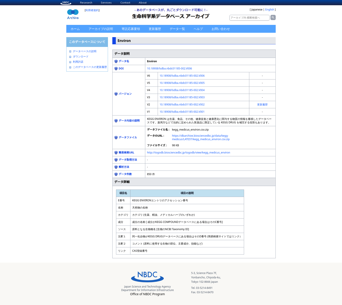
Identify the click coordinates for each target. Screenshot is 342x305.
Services (106, 2)
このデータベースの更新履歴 (90, 67)
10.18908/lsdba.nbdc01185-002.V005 (182, 83)
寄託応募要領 (131, 29)
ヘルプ (198, 29)
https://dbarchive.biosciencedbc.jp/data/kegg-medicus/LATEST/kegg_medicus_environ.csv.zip (200, 137)
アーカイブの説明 (101, 29)
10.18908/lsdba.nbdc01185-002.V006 (169, 68)
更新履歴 (155, 29)
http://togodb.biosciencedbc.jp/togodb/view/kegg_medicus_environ (188, 152)
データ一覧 (177, 29)
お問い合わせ (221, 29)
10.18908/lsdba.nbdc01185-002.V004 (182, 90)
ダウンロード (81, 56)
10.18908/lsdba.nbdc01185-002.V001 (182, 112)
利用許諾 (78, 62)
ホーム (75, 29)
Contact (125, 2)
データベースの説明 (84, 51)
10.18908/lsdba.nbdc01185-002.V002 (182, 104)
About (143, 2)
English (269, 9)
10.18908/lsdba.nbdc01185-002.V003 (182, 97)
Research (86, 2)
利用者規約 (92, 10)
